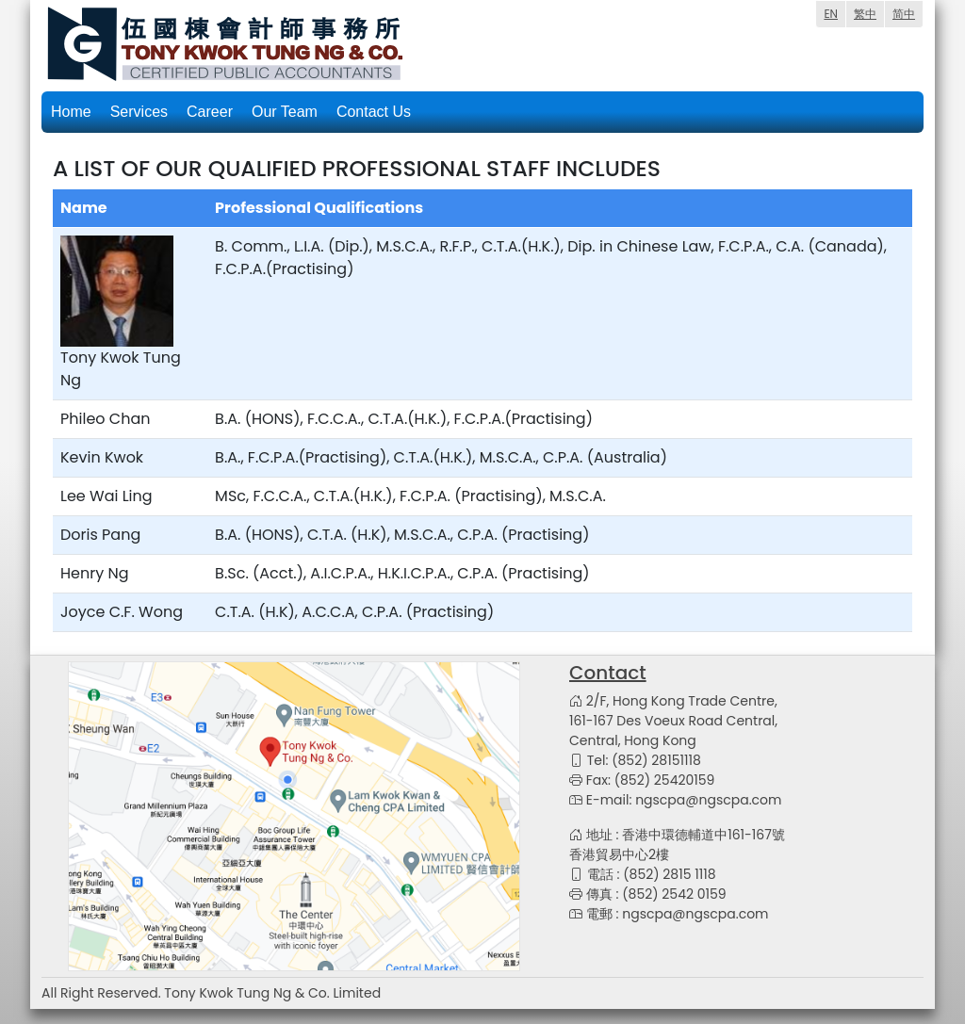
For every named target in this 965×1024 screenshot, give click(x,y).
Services (139, 112)
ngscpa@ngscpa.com (708, 799)
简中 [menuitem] (903, 14)
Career (210, 112)
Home (71, 112)
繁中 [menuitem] (865, 14)
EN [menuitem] (831, 14)
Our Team (285, 112)
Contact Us (373, 112)
